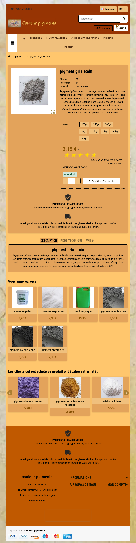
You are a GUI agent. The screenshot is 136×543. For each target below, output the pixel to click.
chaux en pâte (21, 304)
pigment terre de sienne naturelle (68, 396)
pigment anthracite (52, 342)
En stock (64, 86)
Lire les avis (117, 156)
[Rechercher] (104, 19)
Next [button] (128, 385)
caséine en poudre (52, 304)
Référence (65, 82)
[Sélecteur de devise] (125, 9)
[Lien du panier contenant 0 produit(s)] (123, 28)
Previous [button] (7, 385)
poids (65, 124)
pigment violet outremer (26, 394)
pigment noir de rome (115, 304)
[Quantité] (72, 174)
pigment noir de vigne (21, 342)
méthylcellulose (110, 394)
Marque (63, 79)
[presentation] (68, 508)
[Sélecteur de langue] (110, 9)
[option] (26, 389)
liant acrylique (83, 304)
